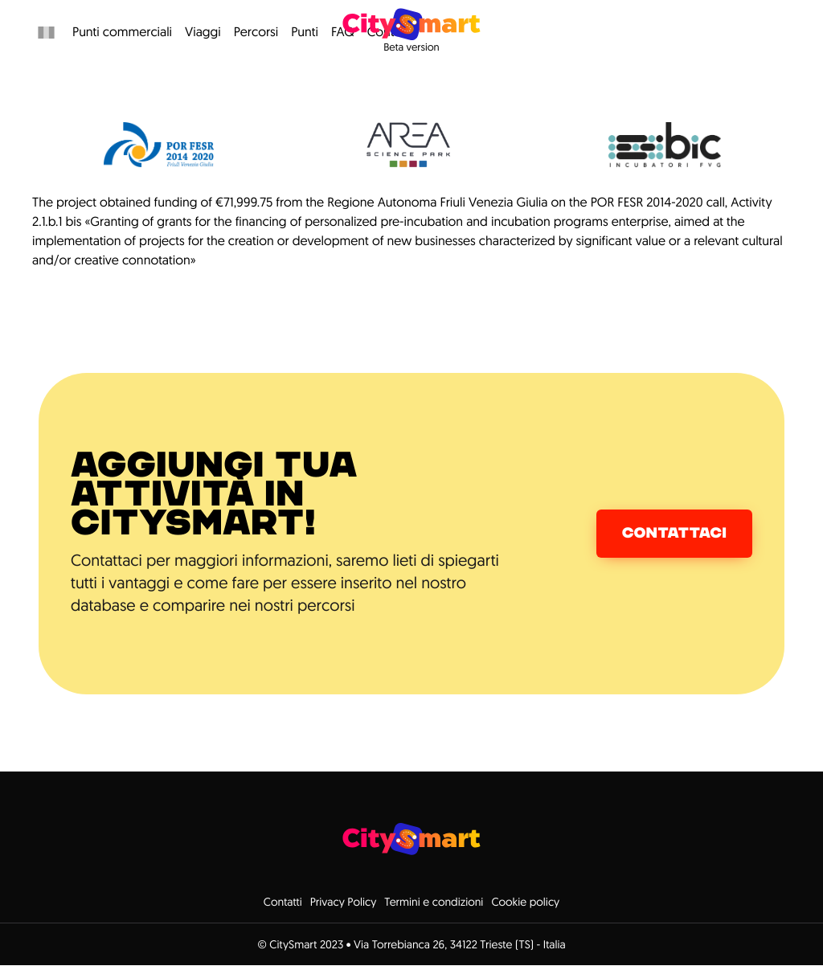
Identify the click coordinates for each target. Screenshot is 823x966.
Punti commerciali (122, 32)
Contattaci (674, 533)
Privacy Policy (343, 901)
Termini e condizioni (433, 901)
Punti (304, 32)
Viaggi (203, 32)
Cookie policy (525, 901)
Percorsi (256, 32)
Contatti (283, 901)
